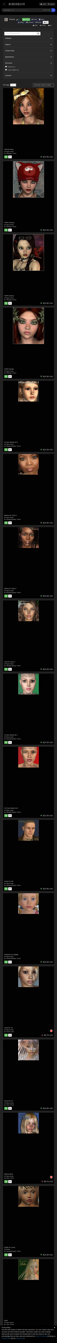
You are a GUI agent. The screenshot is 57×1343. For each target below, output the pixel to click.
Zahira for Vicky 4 (10, 588)
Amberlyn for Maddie (11, 954)
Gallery (21, 22)
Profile (34, 19)
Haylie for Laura (9, 1247)
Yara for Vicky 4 (9, 662)
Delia (6, 1320)
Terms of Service (41, 1336)
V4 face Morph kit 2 (11, 735)
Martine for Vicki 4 (10, 515)
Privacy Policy (20, 1338)
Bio (45, 22)
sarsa (12, 1031)
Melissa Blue (8, 1174)
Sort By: (42, 85)
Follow (26, 19)
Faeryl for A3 (8, 1101)
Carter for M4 (8, 881)
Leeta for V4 (8, 1028)
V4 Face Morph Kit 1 (11, 808)
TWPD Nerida (9, 369)
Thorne (14, 153)
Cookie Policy (6, 1338)
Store (41, 19)
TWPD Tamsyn (9, 222)
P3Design (9, 153)
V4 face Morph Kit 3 (11, 442)
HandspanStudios (11, 446)
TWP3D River (9, 149)
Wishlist (38, 22)
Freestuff (29, 22)
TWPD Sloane (9, 296)
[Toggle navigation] (4, 4)
